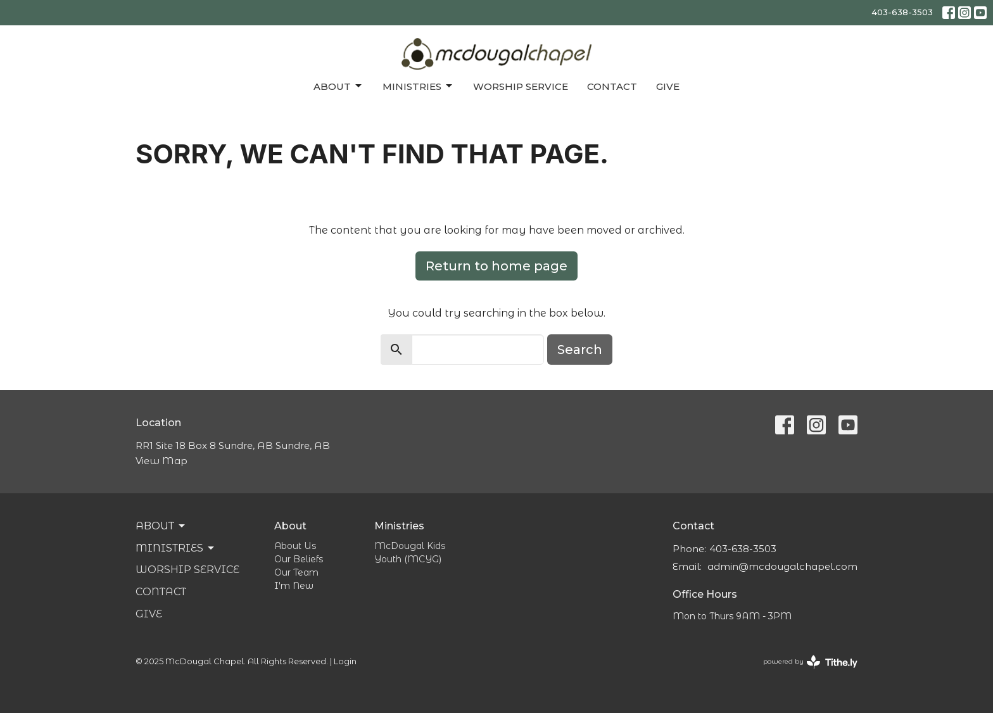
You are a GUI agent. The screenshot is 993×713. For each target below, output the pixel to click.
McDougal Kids (409, 546)
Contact (612, 86)
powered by (810, 662)
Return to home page (496, 266)
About (338, 86)
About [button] (161, 526)
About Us (295, 546)
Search (579, 349)
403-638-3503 (902, 12)
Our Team (296, 572)
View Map (161, 461)
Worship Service (520, 86)
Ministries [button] (176, 548)
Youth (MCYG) (407, 559)
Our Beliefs (298, 559)
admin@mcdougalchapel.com (782, 566)
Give (668, 86)
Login (345, 661)
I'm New (293, 585)
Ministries (418, 86)
